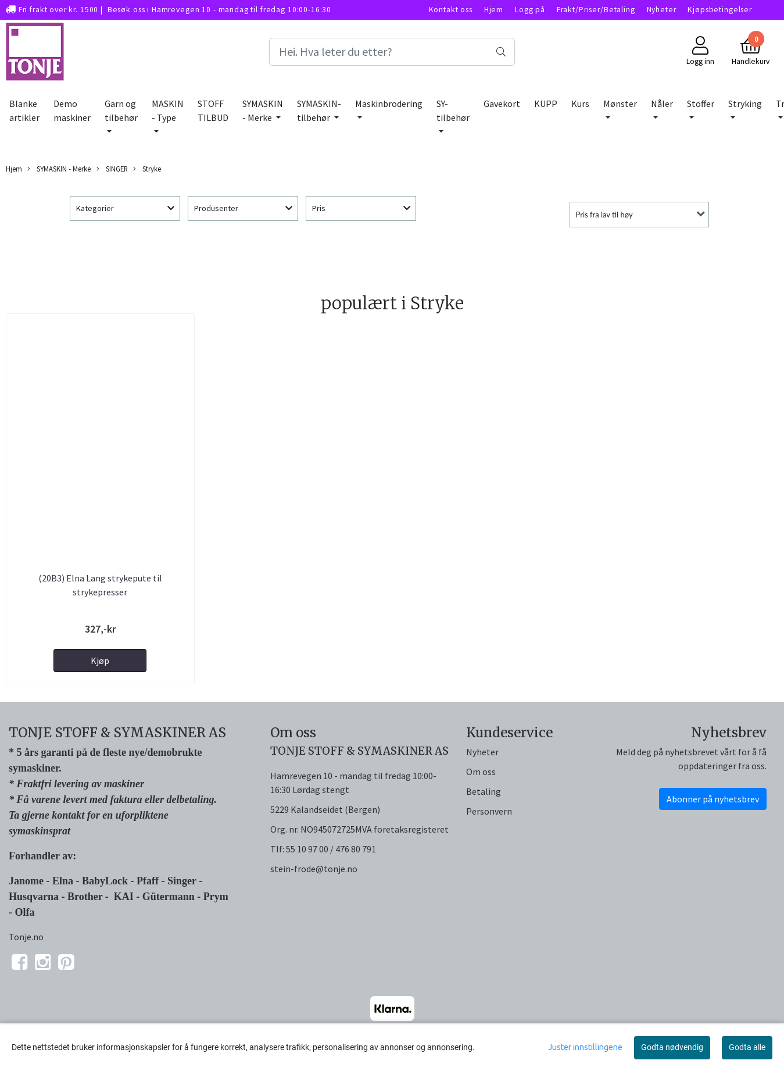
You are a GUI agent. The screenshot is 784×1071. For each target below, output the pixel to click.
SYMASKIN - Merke (262, 110)
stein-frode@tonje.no (313, 868)
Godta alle (747, 1047)
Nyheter (661, 10)
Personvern (489, 811)
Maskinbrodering (389, 103)
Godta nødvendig (672, 1047)
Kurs (580, 103)
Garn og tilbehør (121, 110)
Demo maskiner (72, 110)
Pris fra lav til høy (604, 214)
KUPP (545, 103)
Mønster (620, 103)
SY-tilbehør (453, 110)
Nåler (662, 103)
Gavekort (502, 103)
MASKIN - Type (168, 110)
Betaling (483, 791)
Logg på (530, 10)
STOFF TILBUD (213, 110)
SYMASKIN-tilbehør (319, 110)
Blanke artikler (24, 110)
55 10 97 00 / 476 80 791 (331, 849)
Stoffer (700, 103)
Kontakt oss (450, 10)
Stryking (745, 103)
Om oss (481, 771)
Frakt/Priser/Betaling (596, 10)
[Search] (392, 52)
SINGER (112, 169)
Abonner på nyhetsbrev (713, 799)
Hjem (493, 10)
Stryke (147, 169)
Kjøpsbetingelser (720, 10)
